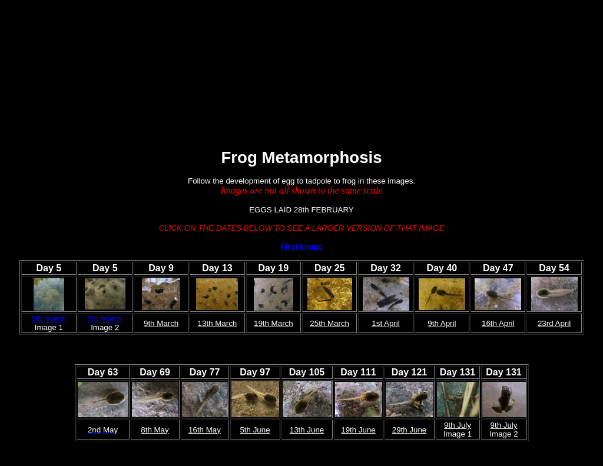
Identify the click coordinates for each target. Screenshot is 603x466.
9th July (457, 425)
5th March (48, 318)
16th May (204, 429)
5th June (255, 429)
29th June (409, 429)
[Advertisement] (219, 81)
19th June (358, 429)
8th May (154, 429)
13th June (307, 429)
